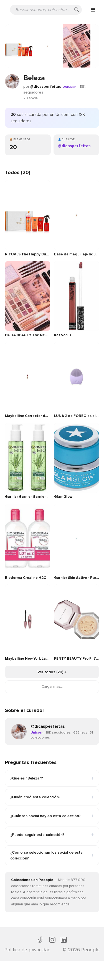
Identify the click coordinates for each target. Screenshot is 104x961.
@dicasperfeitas (45, 86)
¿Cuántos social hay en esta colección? (52, 816)
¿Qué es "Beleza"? (52, 778)
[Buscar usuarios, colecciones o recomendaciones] (46, 10)
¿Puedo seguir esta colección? (52, 835)
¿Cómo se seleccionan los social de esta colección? (52, 855)
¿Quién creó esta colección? (52, 797)
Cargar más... (52, 686)
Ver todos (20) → (52, 672)
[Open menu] (93, 10)
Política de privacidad (27, 950)
